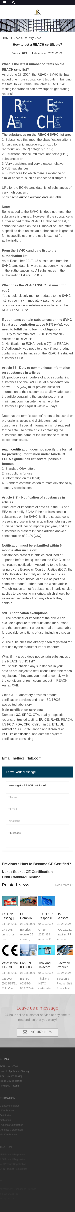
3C (18, 714)
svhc (17, 69)
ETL (55, 724)
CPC (27, 724)
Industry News (32, 38)
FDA (19, 724)
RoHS (55, 719)
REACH (43, 74)
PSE (5, 734)
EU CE (44, 719)
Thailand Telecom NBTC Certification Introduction (46, 965)
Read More (64, 885)
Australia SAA (12, 729)
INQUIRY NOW (41, 1026)
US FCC (8, 724)
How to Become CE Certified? (45, 864)
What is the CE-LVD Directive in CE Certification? (10, 965)
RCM (27, 729)
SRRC (26, 714)
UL (62, 724)
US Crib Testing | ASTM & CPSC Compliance (10, 916)
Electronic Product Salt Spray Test (64, 965)
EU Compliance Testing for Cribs (28, 916)
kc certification (20, 734)
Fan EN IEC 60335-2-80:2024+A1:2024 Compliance (28, 965)
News (16, 38)
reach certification (15, 449)
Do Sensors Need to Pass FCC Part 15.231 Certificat (65, 916)
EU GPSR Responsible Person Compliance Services (46, 916)
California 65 (41, 724)
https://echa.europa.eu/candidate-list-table (31, 197)
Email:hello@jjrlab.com (22, 758)
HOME (6, 38)
